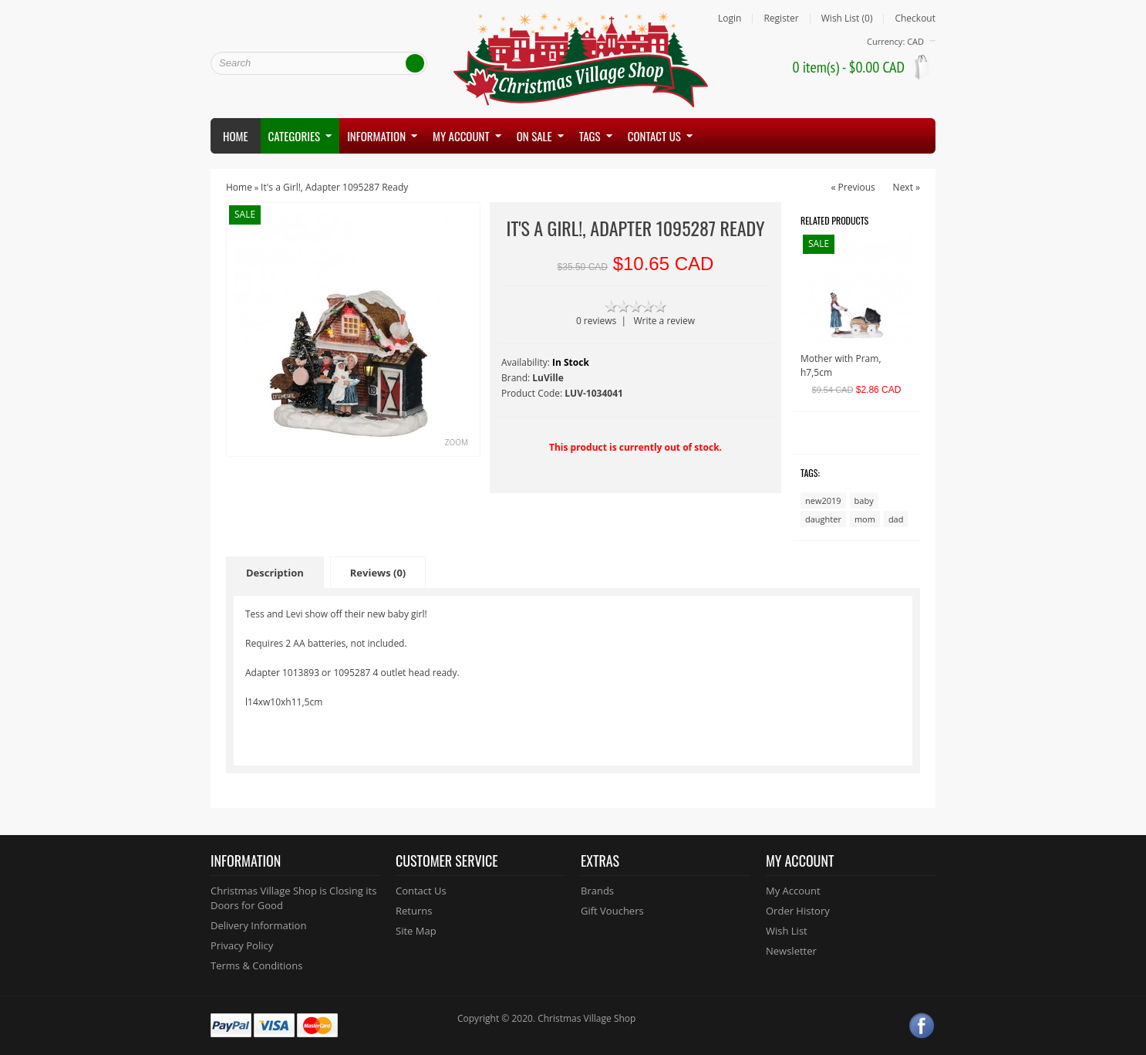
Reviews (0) (378, 573)
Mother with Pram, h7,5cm (841, 365)
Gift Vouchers (612, 911)
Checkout (915, 18)
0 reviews (596, 320)
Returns (414, 911)
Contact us (654, 135)
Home (235, 135)
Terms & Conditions (256, 965)
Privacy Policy (242, 945)
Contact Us (421, 891)
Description (275, 573)
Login (729, 18)
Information (376, 135)
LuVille (548, 377)
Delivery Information (258, 925)
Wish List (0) (847, 18)
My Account (793, 891)
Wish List (786, 931)
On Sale (534, 135)
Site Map (416, 931)
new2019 (823, 500)
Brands (597, 891)
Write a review (664, 320)
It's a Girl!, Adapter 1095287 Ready (334, 187)
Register (780, 18)
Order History (798, 911)
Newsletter (791, 951)
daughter (823, 519)
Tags (590, 135)
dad (896, 519)
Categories (294, 135)
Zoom (456, 442)
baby (864, 500)
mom (864, 519)
